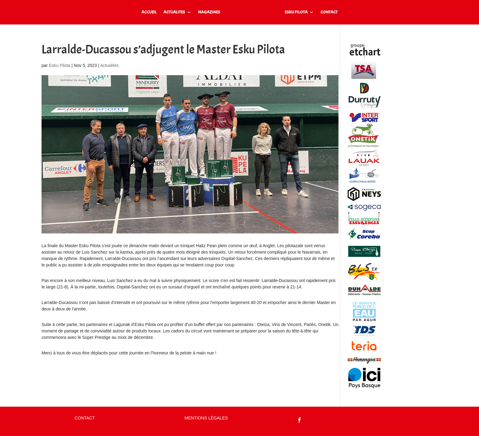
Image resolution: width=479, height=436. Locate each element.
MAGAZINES (209, 12)
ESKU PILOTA (296, 12)
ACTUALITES (174, 12)
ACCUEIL (149, 12)
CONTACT (329, 12)
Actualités (109, 65)
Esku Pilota (59, 65)
